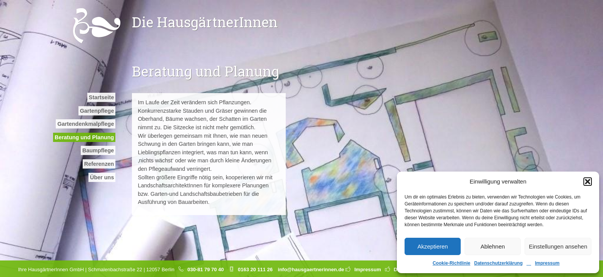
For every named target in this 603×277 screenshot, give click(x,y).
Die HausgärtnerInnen (205, 22)
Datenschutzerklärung (498, 263)
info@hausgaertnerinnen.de (311, 269)
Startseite (101, 97)
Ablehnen (492, 246)
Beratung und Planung (84, 137)
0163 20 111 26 (255, 269)
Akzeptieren (432, 246)
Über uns (102, 177)
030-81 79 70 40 (205, 269)
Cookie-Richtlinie (451, 263)
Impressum (547, 263)
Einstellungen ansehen (558, 246)
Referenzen (99, 164)
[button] (587, 181)
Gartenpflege (97, 111)
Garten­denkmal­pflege (85, 124)
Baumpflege (98, 150)
